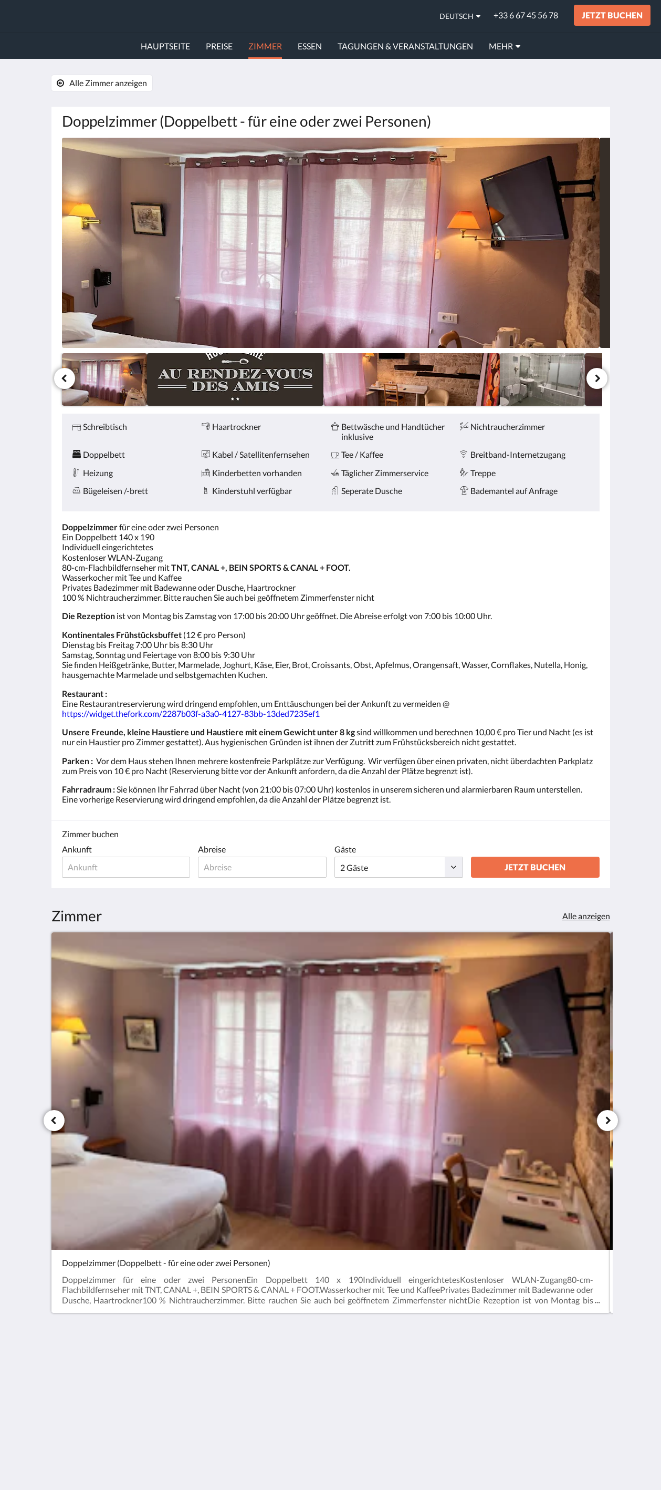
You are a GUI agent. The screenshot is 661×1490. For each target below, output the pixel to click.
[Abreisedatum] (262, 867)
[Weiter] (596, 378)
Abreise (212, 849)
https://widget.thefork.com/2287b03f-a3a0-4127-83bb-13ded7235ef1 (191, 713)
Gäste (345, 849)
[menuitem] (165, 46)
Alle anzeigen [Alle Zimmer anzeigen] (586, 916)
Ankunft (77, 849)
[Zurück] (64, 378)
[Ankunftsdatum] (126, 867)
